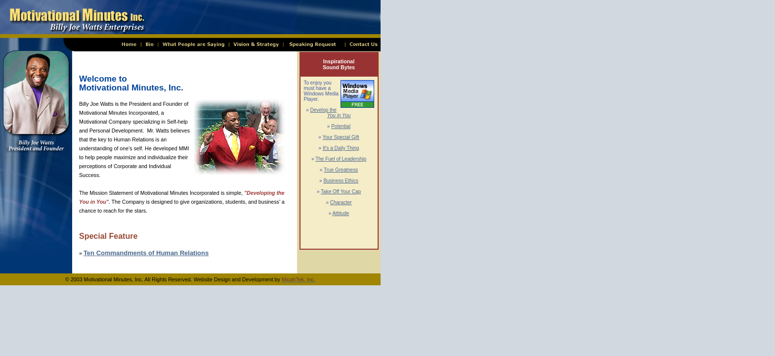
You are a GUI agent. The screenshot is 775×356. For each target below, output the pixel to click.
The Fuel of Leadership (340, 159)
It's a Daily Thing (341, 148)
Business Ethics (340, 180)
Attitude (340, 213)
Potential (340, 126)
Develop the (330, 112)
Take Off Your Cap (341, 191)
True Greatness (341, 170)
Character (341, 202)
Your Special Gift (341, 137)
